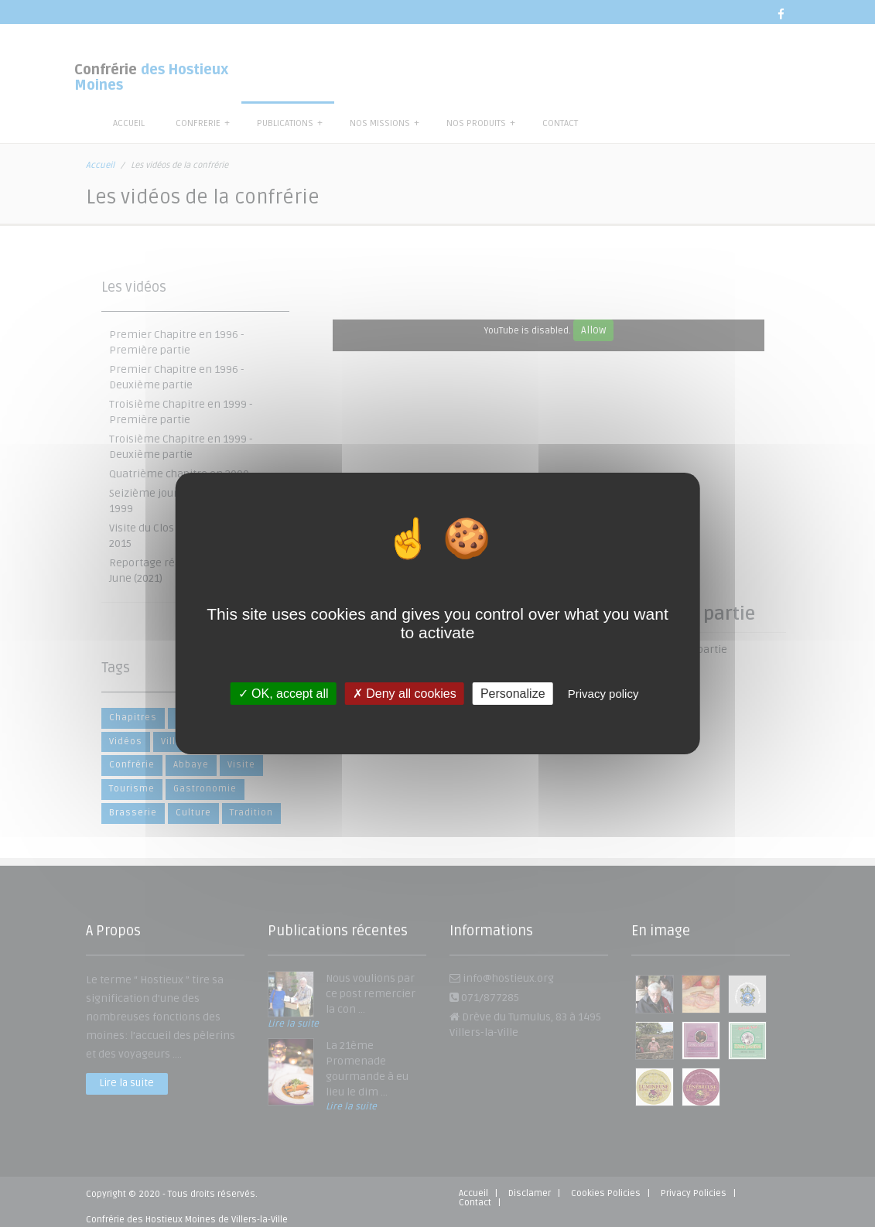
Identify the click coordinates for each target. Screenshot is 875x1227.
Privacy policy (603, 693)
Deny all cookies (404, 693)
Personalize (512, 693)
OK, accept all (283, 693)
